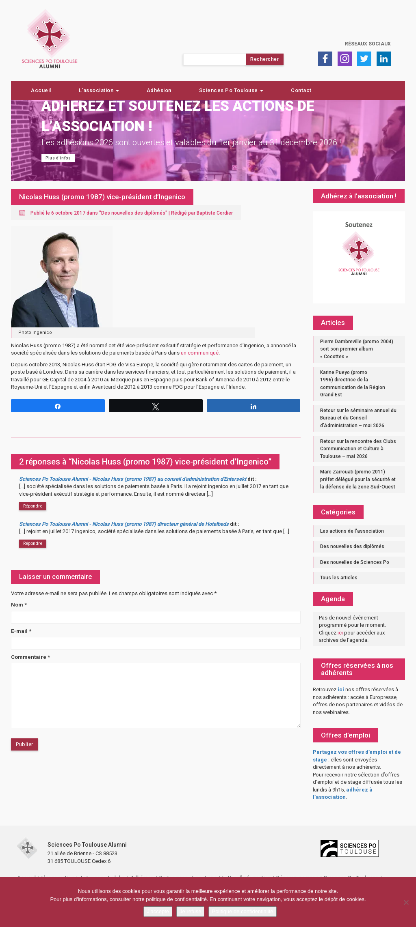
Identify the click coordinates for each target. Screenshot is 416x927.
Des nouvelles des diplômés (133, 213)
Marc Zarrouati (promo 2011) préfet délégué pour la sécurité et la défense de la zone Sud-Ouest (358, 479)
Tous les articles (339, 578)
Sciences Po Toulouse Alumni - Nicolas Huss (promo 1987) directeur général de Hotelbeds (124, 524)
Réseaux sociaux (368, 44)
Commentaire (30, 657)
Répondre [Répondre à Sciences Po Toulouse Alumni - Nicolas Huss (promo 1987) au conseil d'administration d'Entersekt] (32, 506)
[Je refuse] (406, 902)
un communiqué (200, 353)
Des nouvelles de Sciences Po (354, 562)
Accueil (41, 90)
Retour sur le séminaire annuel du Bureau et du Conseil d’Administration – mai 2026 (358, 418)
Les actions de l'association (352, 531)
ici (340, 633)
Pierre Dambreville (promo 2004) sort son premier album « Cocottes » (356, 349)
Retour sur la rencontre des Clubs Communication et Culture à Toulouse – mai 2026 (358, 449)
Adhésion (159, 90)
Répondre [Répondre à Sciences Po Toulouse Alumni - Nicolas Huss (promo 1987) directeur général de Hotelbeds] (32, 543)
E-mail (21, 631)
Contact (301, 90)
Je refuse (190, 911)
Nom (19, 605)
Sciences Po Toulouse (231, 90)
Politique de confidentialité (242, 911)
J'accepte (158, 911)
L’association (99, 90)
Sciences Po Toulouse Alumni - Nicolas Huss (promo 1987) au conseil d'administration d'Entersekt (132, 479)
